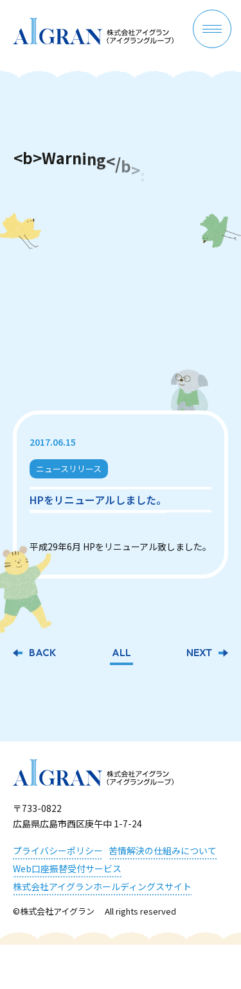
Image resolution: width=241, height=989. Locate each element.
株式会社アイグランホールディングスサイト (102, 886)
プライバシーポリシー (58, 850)
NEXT (199, 654)
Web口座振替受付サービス (67, 868)
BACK (42, 654)
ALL (121, 654)
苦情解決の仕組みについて (163, 850)
